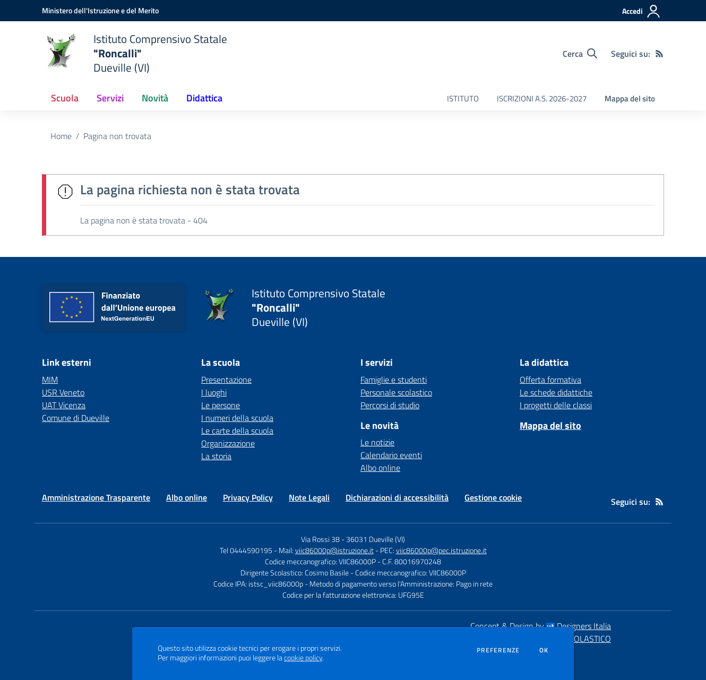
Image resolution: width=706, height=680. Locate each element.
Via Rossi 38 (320, 539)
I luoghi (214, 392)
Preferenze (498, 650)
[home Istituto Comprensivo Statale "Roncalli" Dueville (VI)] (134, 53)
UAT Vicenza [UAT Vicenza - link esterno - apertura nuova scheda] (63, 405)
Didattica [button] (204, 98)
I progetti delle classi (556, 405)
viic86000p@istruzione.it (334, 550)
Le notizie (377, 442)
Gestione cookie (493, 497)
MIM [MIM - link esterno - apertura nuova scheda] (50, 379)
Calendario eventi (391, 455)
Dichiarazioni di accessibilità (397, 497)
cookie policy (303, 658)
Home (61, 136)
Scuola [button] (65, 98)
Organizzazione (228, 443)
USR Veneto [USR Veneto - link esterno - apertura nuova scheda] (63, 392)
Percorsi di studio (389, 405)
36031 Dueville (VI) (375, 539)
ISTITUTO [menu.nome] (463, 98)
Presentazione (226, 379)
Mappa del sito (630, 98)
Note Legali (309, 497)
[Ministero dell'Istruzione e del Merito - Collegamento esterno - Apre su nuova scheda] (100, 10)
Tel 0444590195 (246, 550)
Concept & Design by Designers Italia (540, 625)
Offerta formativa (550, 379)
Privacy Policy (248, 497)
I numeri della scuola (237, 417)
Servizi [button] (110, 98)
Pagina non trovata (117, 136)
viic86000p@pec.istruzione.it (441, 550)
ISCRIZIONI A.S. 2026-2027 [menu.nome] (542, 98)
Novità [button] (155, 98)
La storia (216, 456)
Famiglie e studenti (393, 379)
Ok (544, 650)
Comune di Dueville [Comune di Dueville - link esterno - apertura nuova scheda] (75, 417)
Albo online (380, 467)
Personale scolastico (396, 392)
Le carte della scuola (237, 430)
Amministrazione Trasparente (96, 497)
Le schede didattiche (556, 392)
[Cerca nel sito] (579, 54)
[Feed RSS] (659, 53)
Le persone (220, 405)
